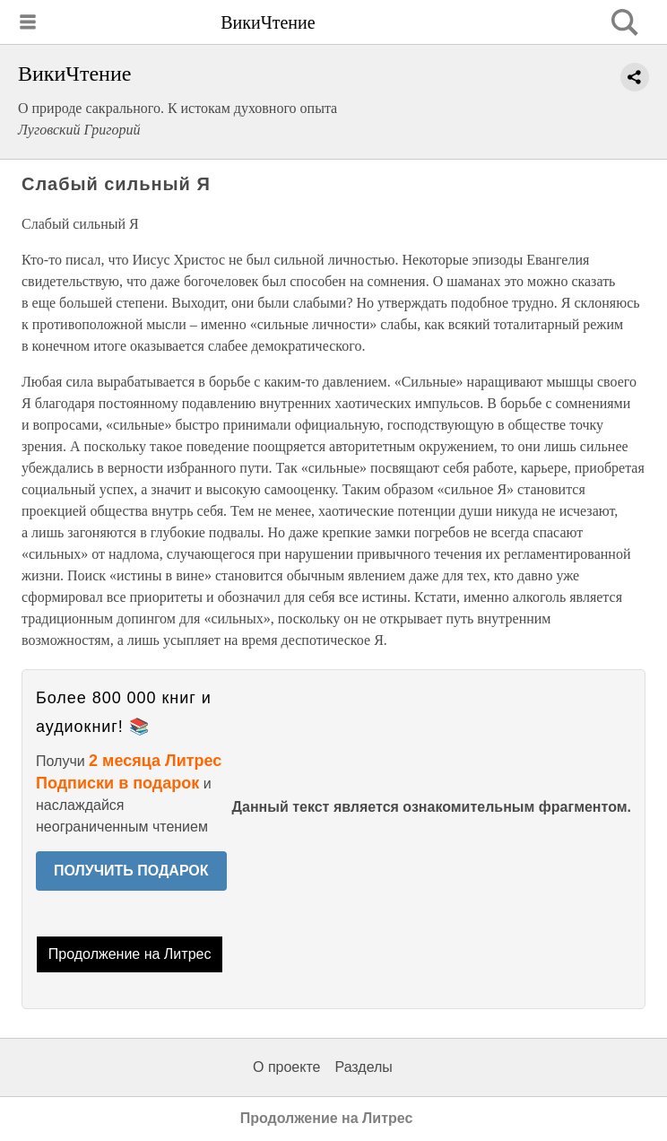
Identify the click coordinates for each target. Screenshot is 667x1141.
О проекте (286, 1067)
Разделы (363, 1067)
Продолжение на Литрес (130, 954)
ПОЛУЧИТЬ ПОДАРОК (131, 870)
